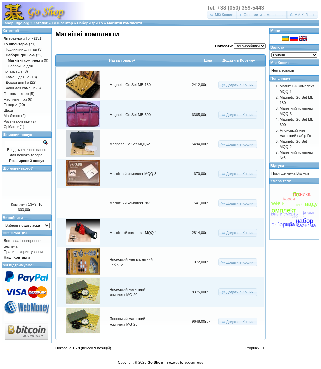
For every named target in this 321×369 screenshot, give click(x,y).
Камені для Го (17, 77)
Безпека (10, 246)
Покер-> (10, 105)
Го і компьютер (16, 93)
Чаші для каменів (20, 88)
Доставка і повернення (23, 241)
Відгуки (277, 166)
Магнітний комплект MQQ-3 (133, 174)
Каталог (40, 23)
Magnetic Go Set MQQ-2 (130, 144)
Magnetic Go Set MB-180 (130, 85)
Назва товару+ (122, 60)
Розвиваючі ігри (17, 121)
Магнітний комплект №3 (130, 203)
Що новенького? (18, 168)
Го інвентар (62, 23)
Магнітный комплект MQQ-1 (133, 233)
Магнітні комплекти (124, 23)
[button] (222, 15)
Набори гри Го (90, 23)
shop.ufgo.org (17, 23)
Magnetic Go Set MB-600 (130, 115)
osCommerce (194, 362)
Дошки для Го (17, 82)
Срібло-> (11, 127)
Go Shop (155, 362)
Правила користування (23, 252)
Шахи (8, 110)
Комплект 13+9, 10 (27, 204)
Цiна (208, 60)
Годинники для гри (21, 49)
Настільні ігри (15, 99)
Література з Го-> (18, 38)
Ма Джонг (12, 116)
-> (16, 44)
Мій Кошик (279, 63)
